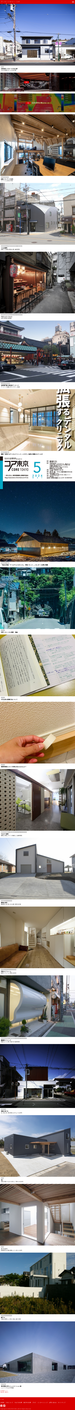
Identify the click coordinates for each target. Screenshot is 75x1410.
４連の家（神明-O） (4, 1392)
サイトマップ (61, 1402)
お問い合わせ (53, 1402)
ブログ (34, 1402)
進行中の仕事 (27, 1402)
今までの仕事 (18, 1402)
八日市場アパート (4, 1390)
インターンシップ (43, 1402)
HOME (2, 1402)
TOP (2, 1399)
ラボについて (9, 1402)
